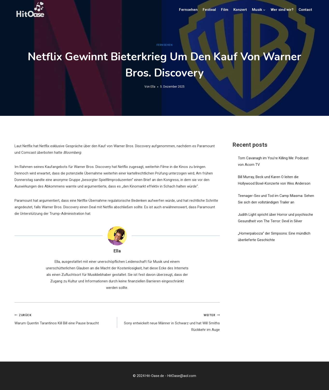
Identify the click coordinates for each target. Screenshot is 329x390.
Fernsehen (188, 9)
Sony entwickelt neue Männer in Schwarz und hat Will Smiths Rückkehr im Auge (170, 322)
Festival (209, 9)
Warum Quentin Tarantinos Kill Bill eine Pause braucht (64, 319)
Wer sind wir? (282, 9)
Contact (305, 9)
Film (224, 9)
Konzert (240, 9)
